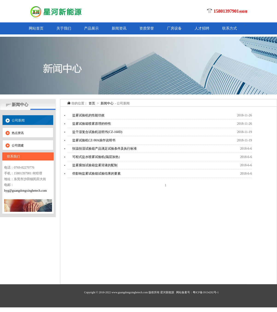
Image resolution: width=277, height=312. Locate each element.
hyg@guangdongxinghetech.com (25, 190)
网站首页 (36, 28)
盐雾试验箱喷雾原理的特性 (91, 123)
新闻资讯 (119, 28)
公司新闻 (18, 120)
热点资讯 (18, 133)
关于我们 (63, 28)
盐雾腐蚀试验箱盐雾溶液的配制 (94, 165)
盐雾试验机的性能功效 (88, 115)
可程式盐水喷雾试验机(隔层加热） (97, 157)
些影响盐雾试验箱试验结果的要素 (96, 173)
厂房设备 (174, 28)
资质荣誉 (146, 28)
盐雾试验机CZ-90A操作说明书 (93, 140)
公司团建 (18, 145)
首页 (92, 103)
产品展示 (91, 28)
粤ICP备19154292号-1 (206, 292)
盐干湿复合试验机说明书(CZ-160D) (97, 132)
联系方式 (229, 28)
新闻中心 (107, 103)
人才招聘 (202, 28)
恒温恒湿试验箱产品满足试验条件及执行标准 (104, 148)
